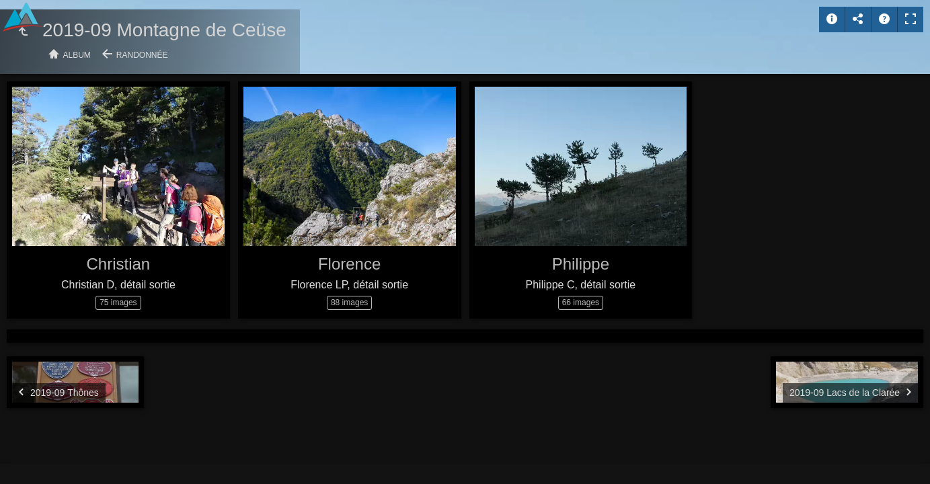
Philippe (580, 264)
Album (77, 55)
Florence (349, 264)
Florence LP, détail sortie (349, 284)
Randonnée (142, 55)
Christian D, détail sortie (118, 284)
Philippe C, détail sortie (581, 284)
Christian (119, 264)
